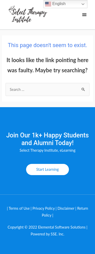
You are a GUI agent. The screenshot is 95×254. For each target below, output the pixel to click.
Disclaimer (66, 208)
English (55, 4)
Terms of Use (19, 208)
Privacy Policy (43, 208)
